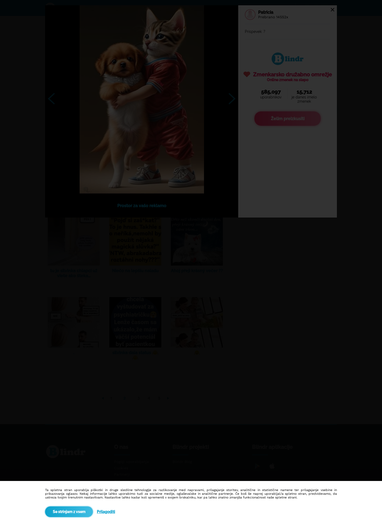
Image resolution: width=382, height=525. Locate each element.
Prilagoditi (106, 512)
